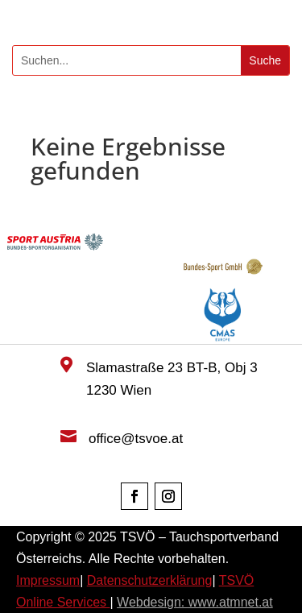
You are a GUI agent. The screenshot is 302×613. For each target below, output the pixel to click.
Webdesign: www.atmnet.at (195, 602)
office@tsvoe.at (136, 438)
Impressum (48, 580)
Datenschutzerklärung (150, 580)
